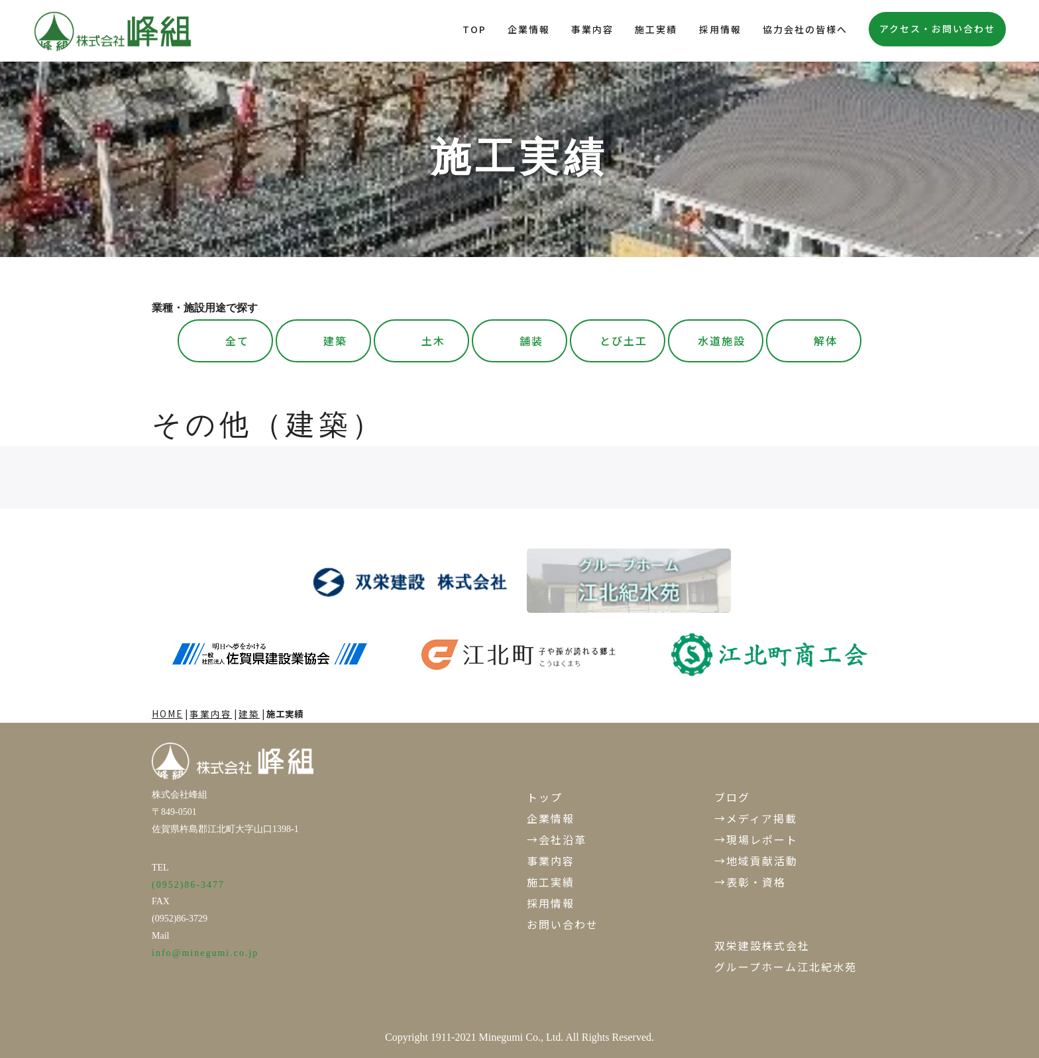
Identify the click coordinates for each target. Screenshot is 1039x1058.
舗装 (531, 340)
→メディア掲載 (755, 818)
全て (237, 340)
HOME (167, 713)
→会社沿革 (556, 839)
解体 (825, 340)
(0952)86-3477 (188, 885)
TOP (474, 29)
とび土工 (623, 340)
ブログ (732, 797)
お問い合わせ (562, 924)
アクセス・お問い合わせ (937, 28)
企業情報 (529, 29)
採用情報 (720, 29)
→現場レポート (756, 839)
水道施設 (721, 340)
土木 (433, 340)
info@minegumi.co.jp (205, 953)
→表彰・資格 (750, 882)
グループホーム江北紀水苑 (785, 967)
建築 (335, 340)
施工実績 (656, 29)
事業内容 (592, 29)
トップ (545, 797)
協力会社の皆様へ (805, 29)
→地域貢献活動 (756, 861)
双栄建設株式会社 (762, 945)
